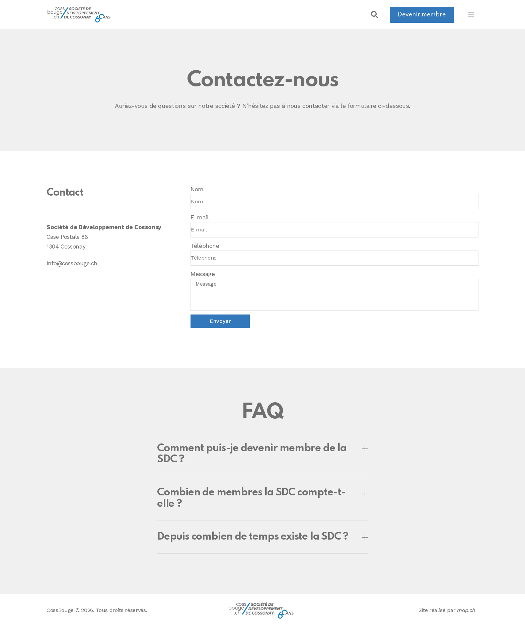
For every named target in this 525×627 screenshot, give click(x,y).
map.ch (466, 610)
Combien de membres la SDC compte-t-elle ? (251, 498)
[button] (374, 14)
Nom (197, 189)
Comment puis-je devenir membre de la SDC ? (252, 454)
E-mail (200, 217)
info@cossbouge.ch (72, 263)
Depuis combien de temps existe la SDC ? (252, 537)
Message (203, 273)
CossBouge (60, 610)
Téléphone (205, 245)
